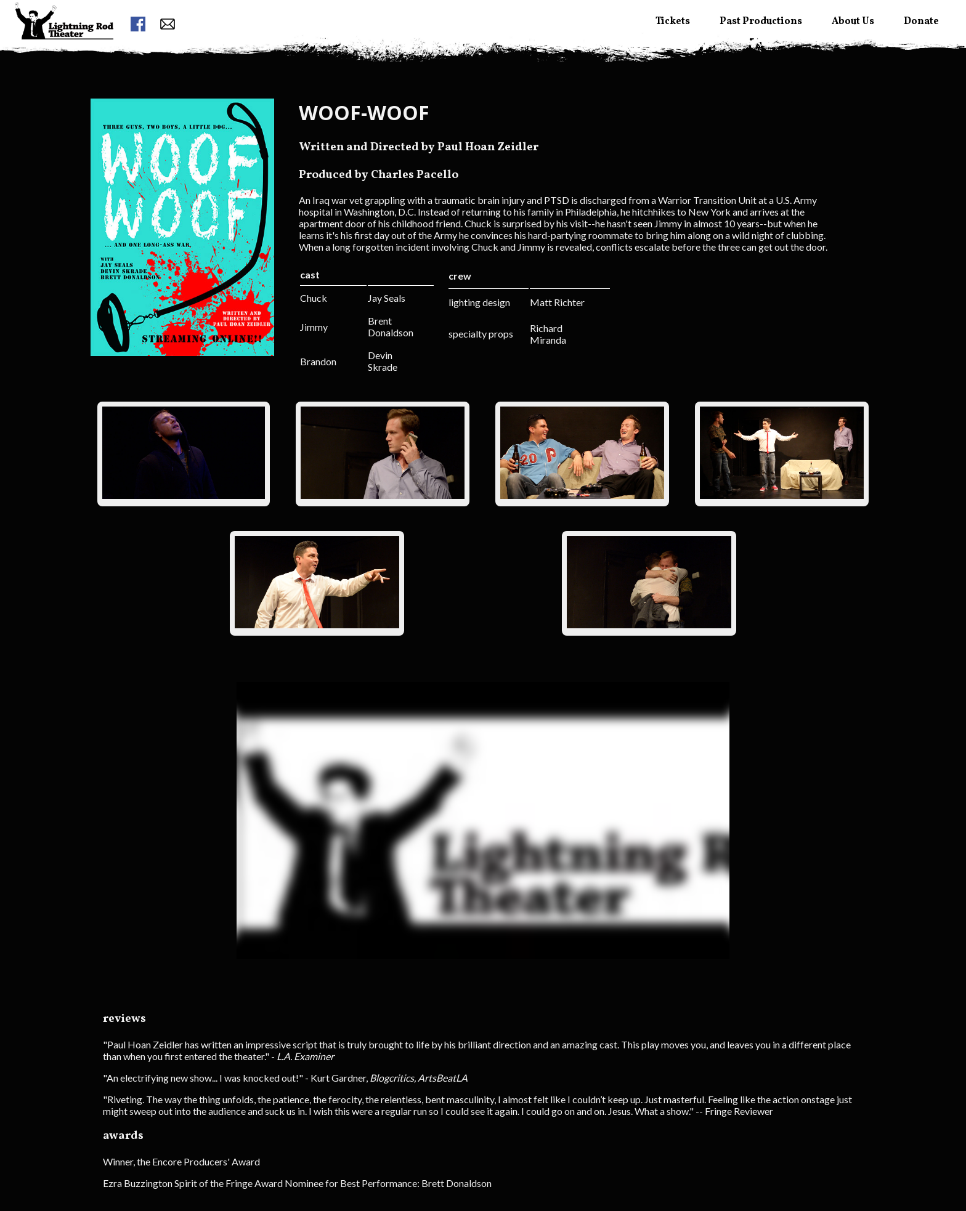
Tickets (673, 21)
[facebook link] (138, 25)
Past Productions (761, 21)
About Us (853, 21)
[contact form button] (167, 25)
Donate (921, 21)
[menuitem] (64, 43)
